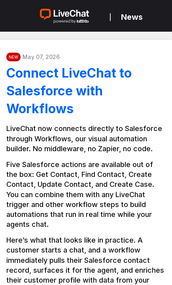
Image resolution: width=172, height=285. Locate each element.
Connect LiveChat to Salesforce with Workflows (69, 90)
